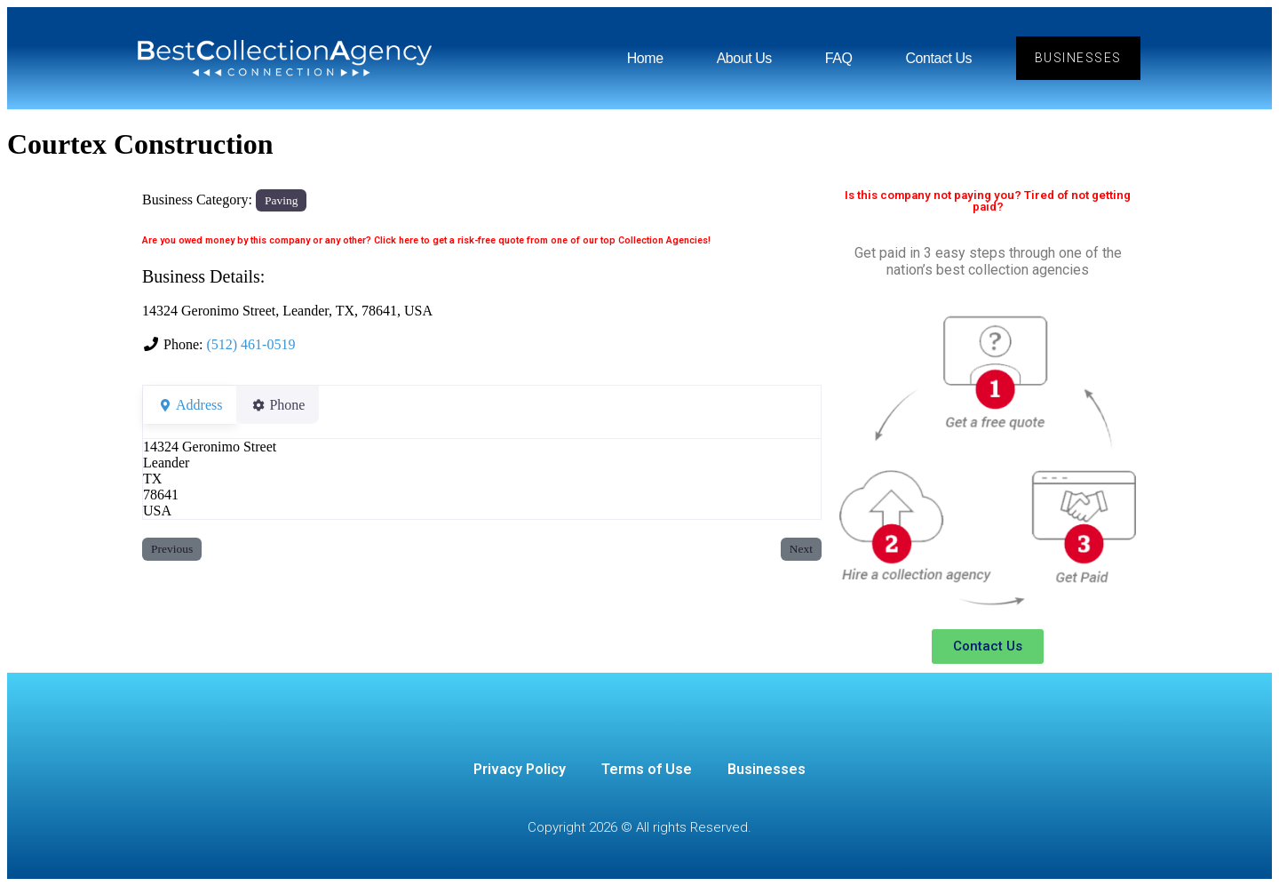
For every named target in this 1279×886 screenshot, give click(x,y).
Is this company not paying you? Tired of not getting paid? (988, 200)
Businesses (766, 769)
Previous (172, 548)
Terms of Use (646, 769)
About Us (743, 58)
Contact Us (938, 58)
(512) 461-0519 (250, 344)
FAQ (838, 58)
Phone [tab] (288, 404)
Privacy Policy (519, 769)
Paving (281, 200)
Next (801, 548)
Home (644, 58)
